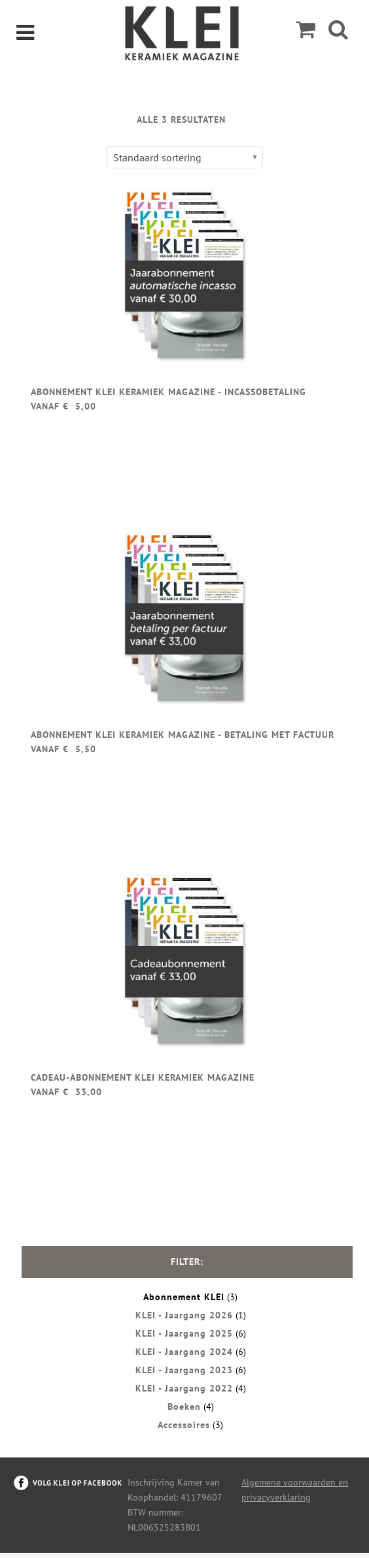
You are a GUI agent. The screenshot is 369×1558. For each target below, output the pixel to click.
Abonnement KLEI (183, 1297)
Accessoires (184, 1425)
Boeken (184, 1406)
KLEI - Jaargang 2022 (184, 1388)
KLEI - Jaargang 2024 (184, 1352)
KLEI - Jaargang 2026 (184, 1315)
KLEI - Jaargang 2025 (184, 1333)
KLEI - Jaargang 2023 (184, 1370)
